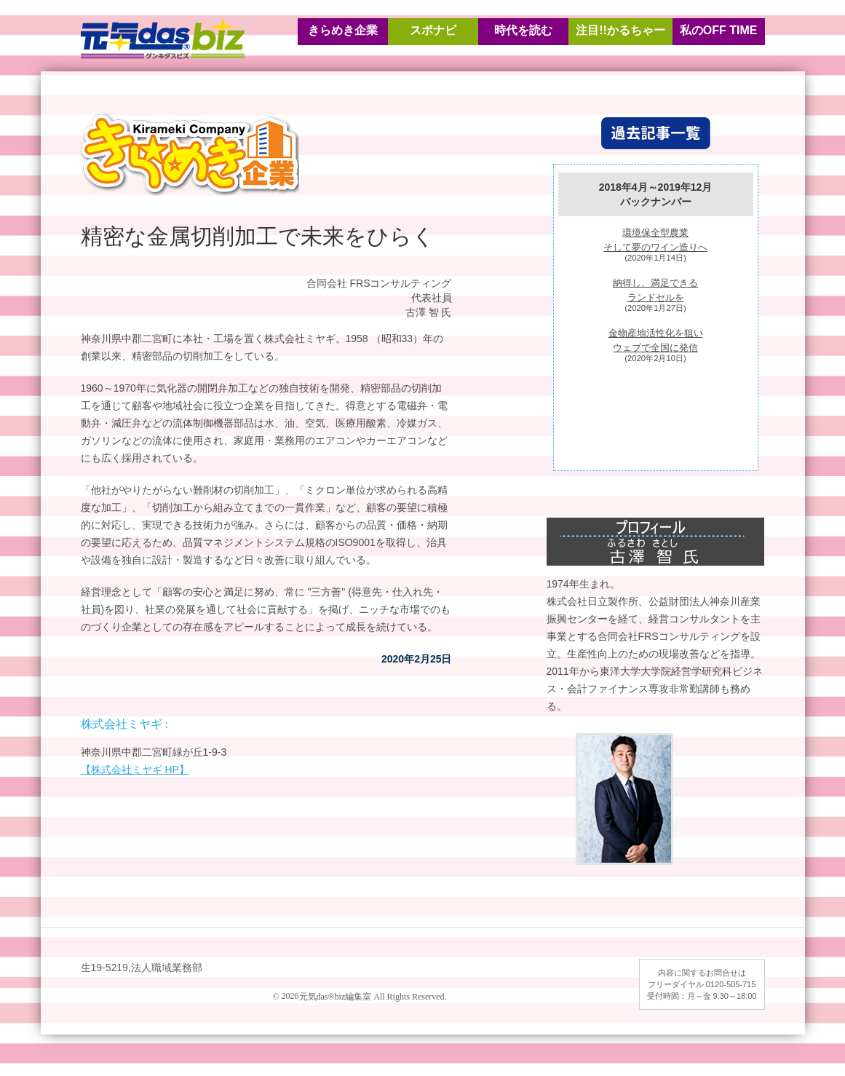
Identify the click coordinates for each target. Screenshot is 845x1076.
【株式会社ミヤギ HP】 (135, 769)
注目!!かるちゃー (620, 30)
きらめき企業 (343, 30)
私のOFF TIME (719, 30)
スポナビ (433, 30)
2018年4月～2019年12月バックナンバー (656, 194)
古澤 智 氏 (428, 312)
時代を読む (523, 30)
